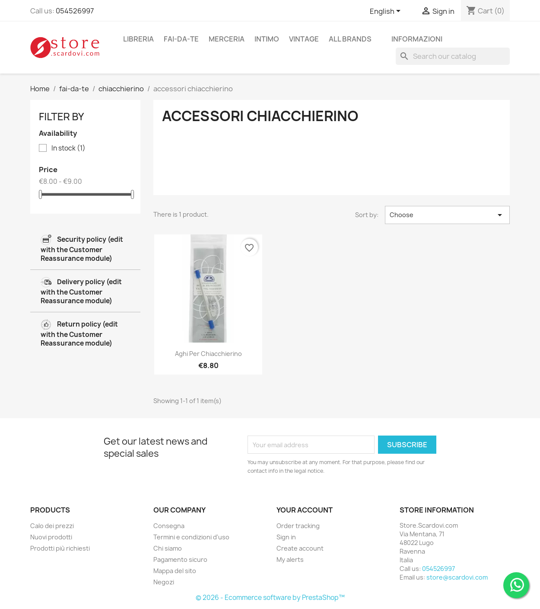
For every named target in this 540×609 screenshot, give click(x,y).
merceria (227, 39)
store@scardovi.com (457, 577)
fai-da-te (181, 39)
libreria (138, 39)
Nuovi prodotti (51, 537)
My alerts (290, 559)
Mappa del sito (174, 571)
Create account (300, 548)
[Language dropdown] (386, 11)
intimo (266, 39)
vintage (304, 39)
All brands (350, 39)
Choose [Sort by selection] (447, 215)
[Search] (453, 56)
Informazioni (416, 39)
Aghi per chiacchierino (208, 353)
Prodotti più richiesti (60, 548)
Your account (304, 510)
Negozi (163, 582)
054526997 (75, 11)
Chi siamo (167, 548)
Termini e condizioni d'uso (191, 537)
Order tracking (298, 526)
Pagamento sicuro (180, 559)
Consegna (168, 526)
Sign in (286, 537)
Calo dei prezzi (52, 526)
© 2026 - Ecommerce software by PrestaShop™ (270, 597)
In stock (68, 148)
